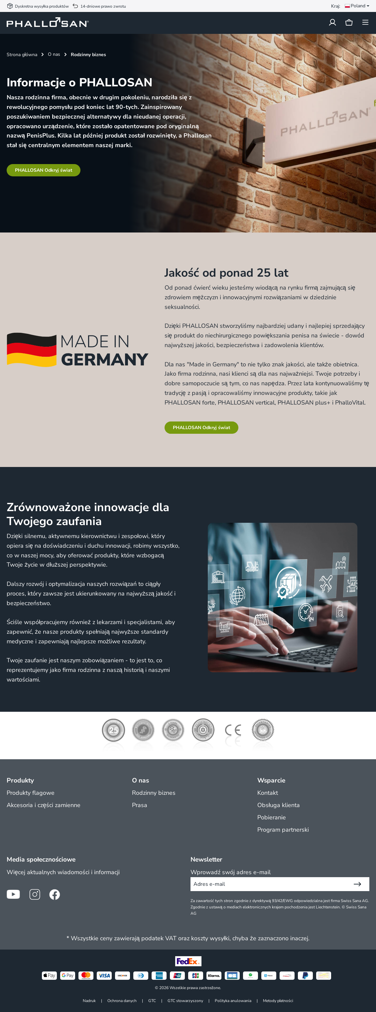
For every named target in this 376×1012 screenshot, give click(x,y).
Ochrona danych (122, 1000)
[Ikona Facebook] (56, 894)
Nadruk (89, 1000)
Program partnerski (283, 830)
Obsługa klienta (278, 805)
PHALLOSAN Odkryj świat (43, 170)
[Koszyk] (348, 23)
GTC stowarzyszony (185, 1000)
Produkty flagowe (31, 793)
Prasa (139, 805)
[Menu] (363, 22)
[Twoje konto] (332, 22)
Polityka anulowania (233, 1000)
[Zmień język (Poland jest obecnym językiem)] (355, 6)
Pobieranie (271, 817)
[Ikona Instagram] (34, 894)
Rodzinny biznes (154, 793)
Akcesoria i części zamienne (43, 805)
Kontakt (267, 793)
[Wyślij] (357, 884)
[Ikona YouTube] (13, 894)
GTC (152, 1000)
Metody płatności (278, 1000)
